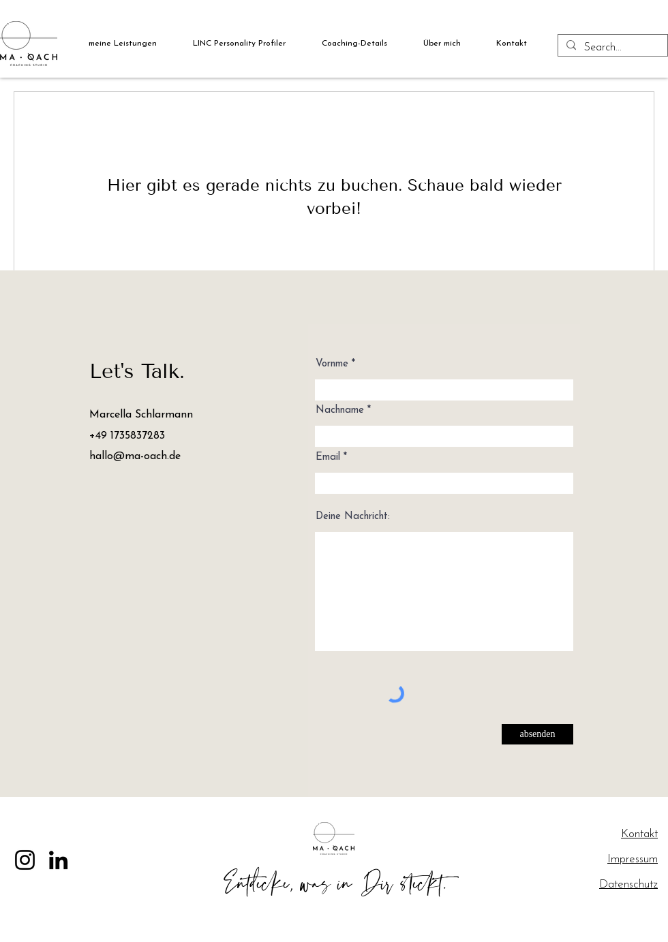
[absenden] (537, 734)
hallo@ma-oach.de (135, 456)
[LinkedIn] (58, 860)
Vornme (332, 364)
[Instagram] (25, 860)
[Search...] (611, 48)
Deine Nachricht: (353, 517)
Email (328, 457)
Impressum (632, 859)
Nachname (340, 410)
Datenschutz (628, 884)
